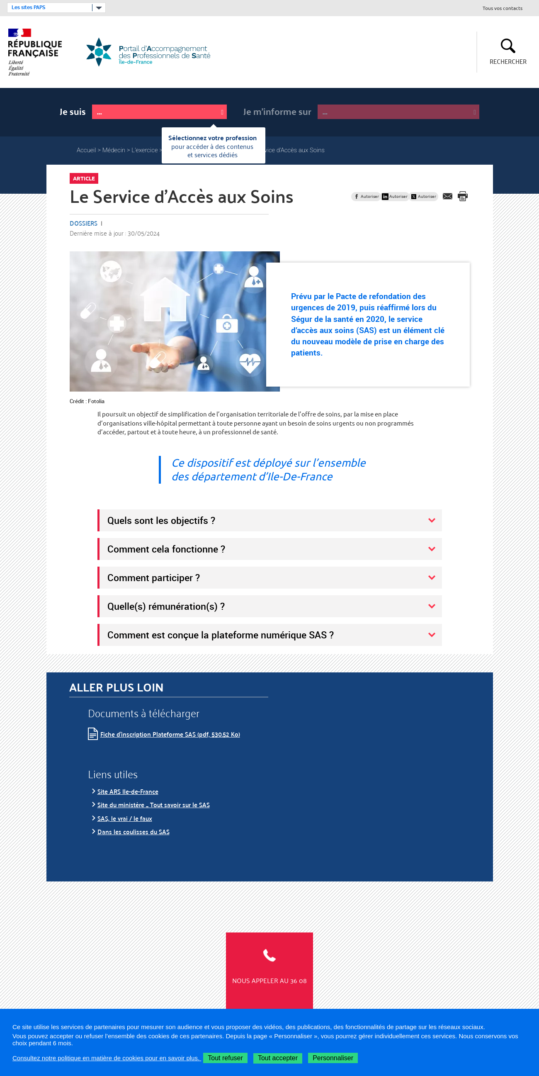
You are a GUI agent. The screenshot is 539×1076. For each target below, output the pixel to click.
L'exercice (144, 150)
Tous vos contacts (502, 8)
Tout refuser (225, 1057)
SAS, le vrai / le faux (124, 818)
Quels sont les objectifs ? (161, 520)
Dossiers (83, 223)
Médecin (114, 150)
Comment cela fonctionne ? (166, 548)
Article (84, 178)
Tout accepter (278, 1057)
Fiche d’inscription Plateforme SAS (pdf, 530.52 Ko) (170, 734)
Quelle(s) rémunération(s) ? (166, 606)
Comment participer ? (153, 577)
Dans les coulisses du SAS (133, 831)
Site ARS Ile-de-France (127, 791)
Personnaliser (333, 1057)
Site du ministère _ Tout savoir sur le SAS (153, 804)
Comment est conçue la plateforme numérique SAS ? (220, 634)
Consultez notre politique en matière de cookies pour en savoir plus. (106, 1057)
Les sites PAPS (28, 7)
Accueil (86, 150)
